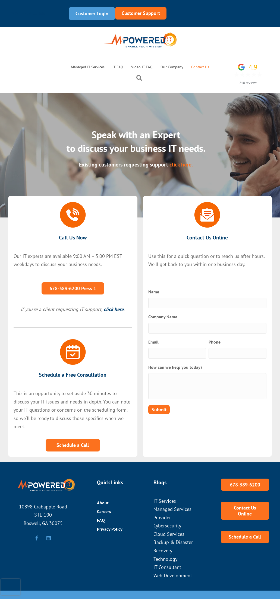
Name (153, 291)
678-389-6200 (28, 13)
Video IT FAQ (142, 67)
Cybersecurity (167, 526)
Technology (165, 559)
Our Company (172, 67)
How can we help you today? (175, 367)
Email (153, 342)
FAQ (101, 520)
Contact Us (200, 67)
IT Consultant (167, 567)
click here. (181, 164)
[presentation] (10, 587)
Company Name (162, 316)
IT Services (164, 501)
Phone (215, 342)
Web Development (172, 575)
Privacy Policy (109, 529)
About (103, 502)
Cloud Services (168, 534)
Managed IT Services (88, 67)
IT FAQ (117, 67)
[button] (140, 79)
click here (114, 309)
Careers (104, 511)
